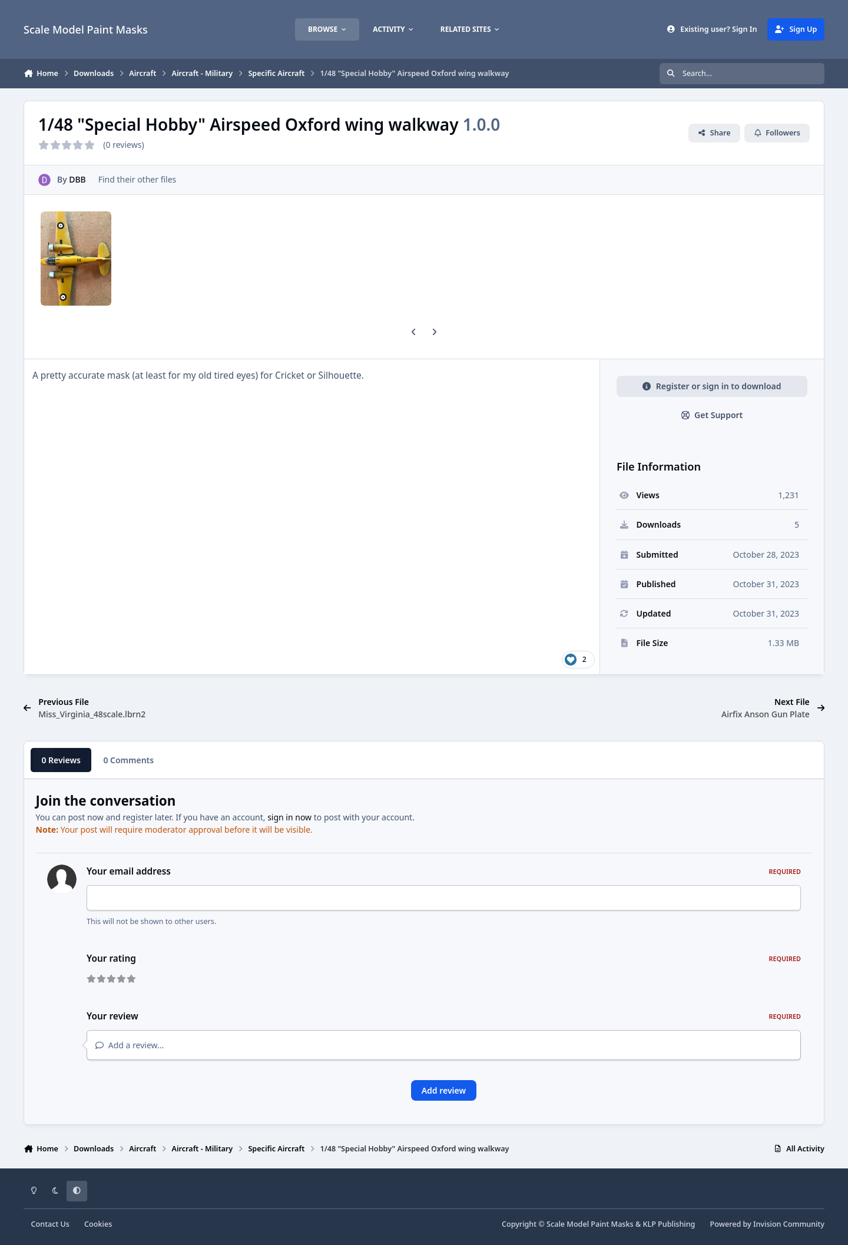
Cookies (98, 1224)
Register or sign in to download (711, 386)
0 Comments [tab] (128, 760)
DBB (77, 179)
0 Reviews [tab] (61, 760)
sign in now (289, 817)
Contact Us (50, 1224)
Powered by (767, 1224)
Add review (444, 1090)
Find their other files (137, 179)
